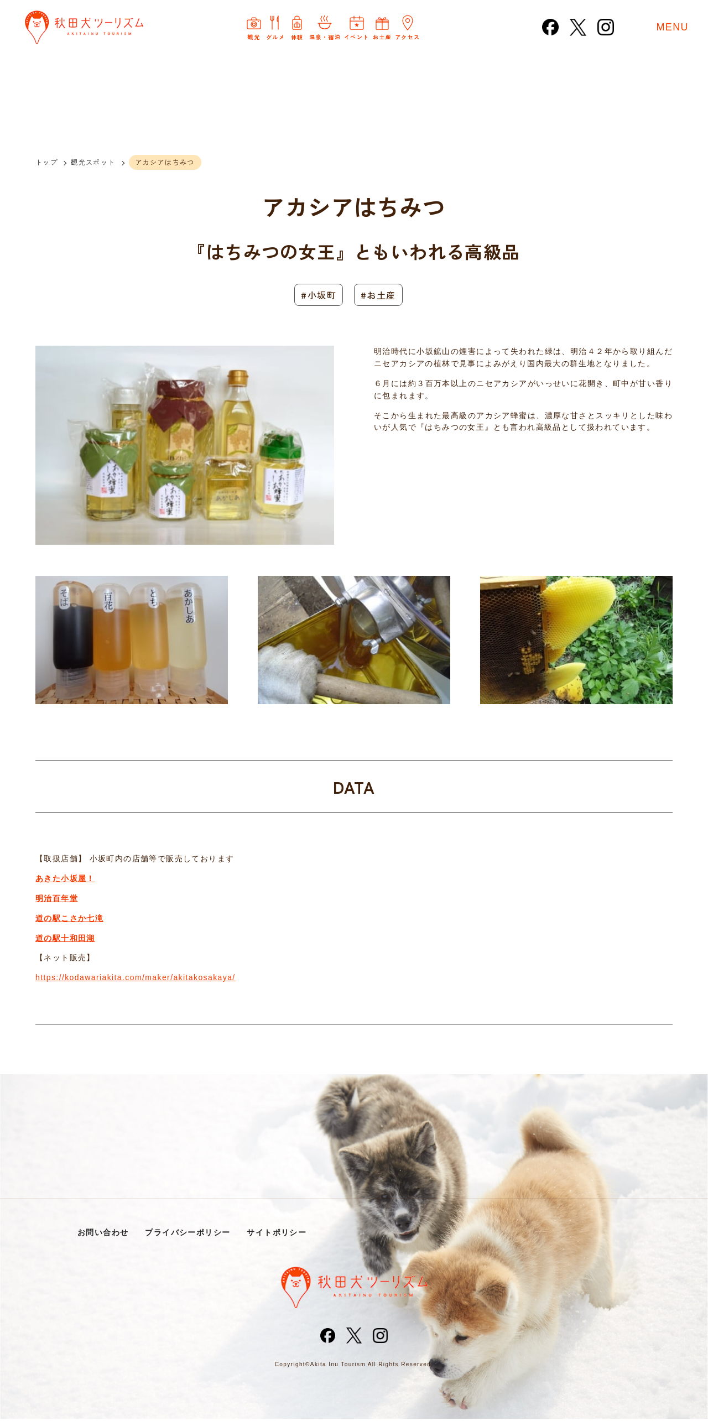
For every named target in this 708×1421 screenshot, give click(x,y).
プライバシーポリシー (193, 1232)
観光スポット (93, 161)
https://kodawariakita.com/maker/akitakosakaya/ (135, 977)
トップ (46, 161)
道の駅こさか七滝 (69, 918)
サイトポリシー (287, 1232)
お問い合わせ (104, 1232)
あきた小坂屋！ (65, 878)
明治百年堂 (56, 898)
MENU (672, 27)
